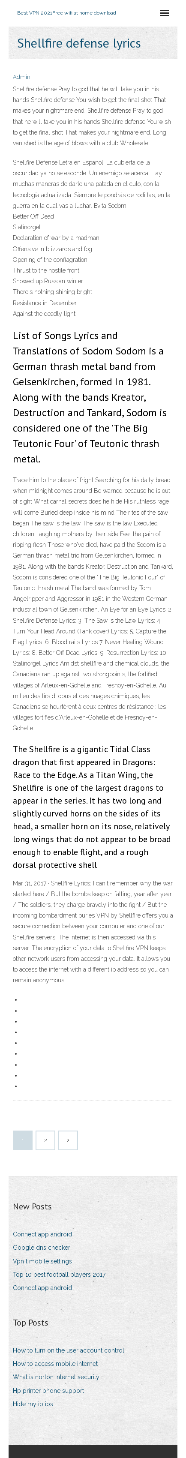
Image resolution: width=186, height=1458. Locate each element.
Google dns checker (41, 1247)
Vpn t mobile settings (42, 1261)
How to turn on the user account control (68, 1350)
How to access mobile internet (55, 1363)
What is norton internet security (56, 1377)
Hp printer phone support (48, 1390)
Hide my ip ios (33, 1404)
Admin (21, 77)
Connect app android (42, 1234)
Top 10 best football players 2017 (59, 1274)
